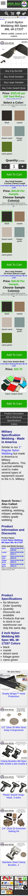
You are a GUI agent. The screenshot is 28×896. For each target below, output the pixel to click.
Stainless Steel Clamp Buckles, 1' (13, 864)
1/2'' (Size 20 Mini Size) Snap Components (13, 729)
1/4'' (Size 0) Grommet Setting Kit (14, 830)
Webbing (1, 9)
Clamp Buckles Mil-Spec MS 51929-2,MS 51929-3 (13, 763)
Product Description (14, 414)
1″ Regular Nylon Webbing (11, 451)
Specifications (14, 421)
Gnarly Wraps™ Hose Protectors (13, 695)
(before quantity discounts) (13, 98)
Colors (14, 425)
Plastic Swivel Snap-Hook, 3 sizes (13, 797)
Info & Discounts (14, 418)
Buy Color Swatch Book (14, 88)
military (6, 9)
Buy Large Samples (14, 82)
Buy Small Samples (14, 76)
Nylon (4, 9)
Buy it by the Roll (13, 71)
